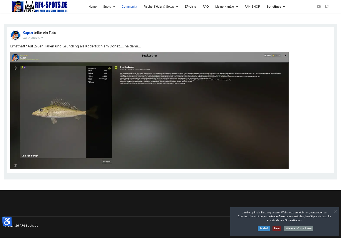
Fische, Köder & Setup (159, 6)
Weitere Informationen (299, 228)
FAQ (206, 6)
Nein (277, 228)
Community (129, 6)
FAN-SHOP (252, 6)
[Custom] (327, 6)
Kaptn (28, 32)
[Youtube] (319, 6)
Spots (107, 6)
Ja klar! (263, 228)
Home (93, 6)
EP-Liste (190, 6)
